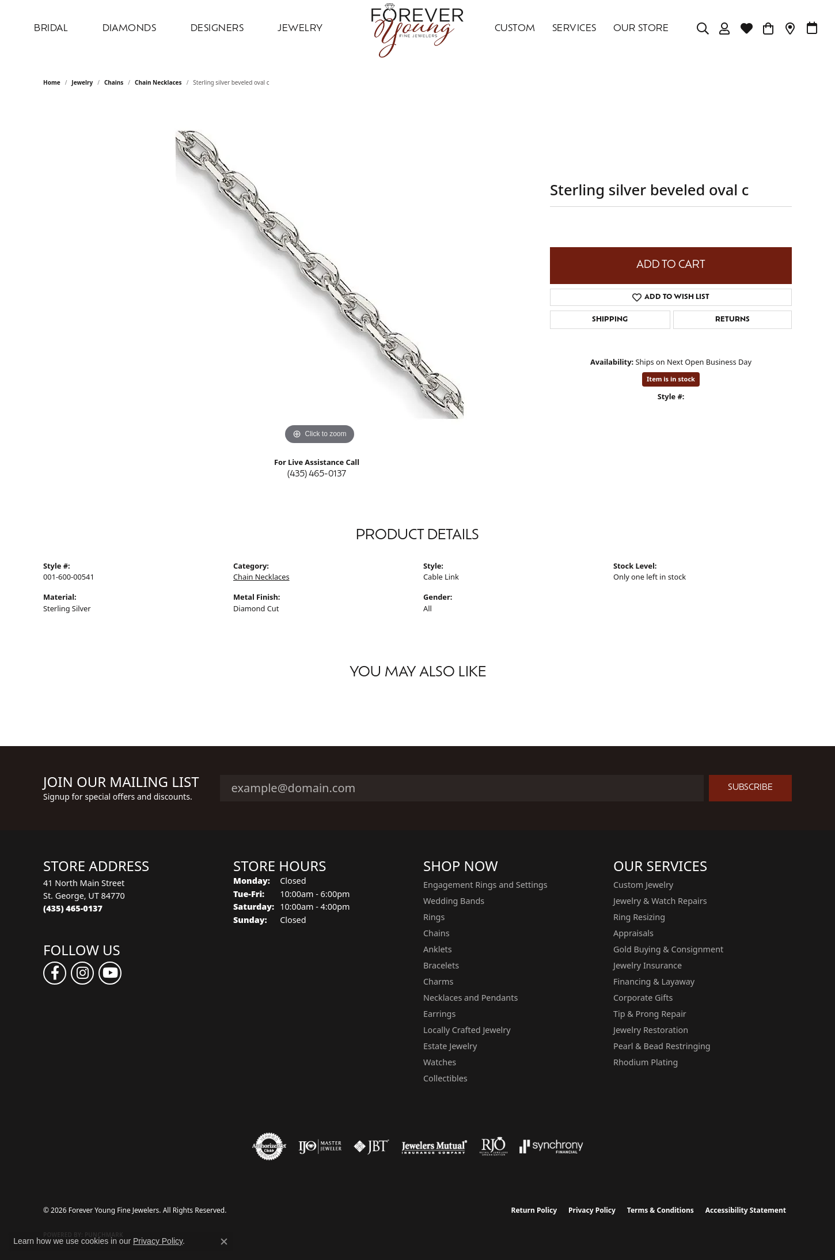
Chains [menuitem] (436, 933)
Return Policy (534, 1210)
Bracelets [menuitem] (441, 965)
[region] (319, 275)
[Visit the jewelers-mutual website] (434, 1146)
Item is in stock (671, 378)
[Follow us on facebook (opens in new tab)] (54, 973)
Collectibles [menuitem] (445, 1078)
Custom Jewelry (643, 884)
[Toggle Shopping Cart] (768, 29)
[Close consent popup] (224, 1241)
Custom (515, 28)
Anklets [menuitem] (437, 949)
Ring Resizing (639, 916)
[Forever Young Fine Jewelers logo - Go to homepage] (417, 29)
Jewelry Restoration (650, 1029)
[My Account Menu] (725, 29)
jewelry (82, 82)
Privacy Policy (592, 1210)
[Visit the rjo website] (493, 1146)
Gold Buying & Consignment (668, 949)
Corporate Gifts (643, 997)
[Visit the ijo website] (319, 1146)
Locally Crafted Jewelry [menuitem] (467, 1029)
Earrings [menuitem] (439, 1013)
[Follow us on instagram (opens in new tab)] (82, 973)
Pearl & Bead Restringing (662, 1045)
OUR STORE (641, 28)
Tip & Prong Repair (649, 1013)
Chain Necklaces (158, 82)
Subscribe (750, 788)
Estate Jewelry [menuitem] (450, 1045)
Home (51, 82)
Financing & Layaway (653, 981)
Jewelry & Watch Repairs (660, 900)
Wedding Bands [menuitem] (453, 900)
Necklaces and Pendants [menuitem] (470, 997)
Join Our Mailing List (121, 782)
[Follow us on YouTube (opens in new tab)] (110, 973)
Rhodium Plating (645, 1062)
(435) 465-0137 (316, 474)
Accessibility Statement (745, 1210)
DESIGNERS (217, 28)
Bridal (51, 28)
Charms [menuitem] (438, 981)
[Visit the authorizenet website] (269, 1146)
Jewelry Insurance (647, 965)
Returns (732, 319)
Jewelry (300, 28)
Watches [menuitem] (439, 1062)
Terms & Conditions (660, 1210)
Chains (113, 82)
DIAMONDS (130, 28)
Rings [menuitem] (434, 916)
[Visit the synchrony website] (551, 1146)
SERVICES (574, 28)
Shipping (610, 319)
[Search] (703, 29)
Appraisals (633, 933)
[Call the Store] (73, 908)
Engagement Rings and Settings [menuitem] (485, 884)
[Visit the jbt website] (371, 1146)
